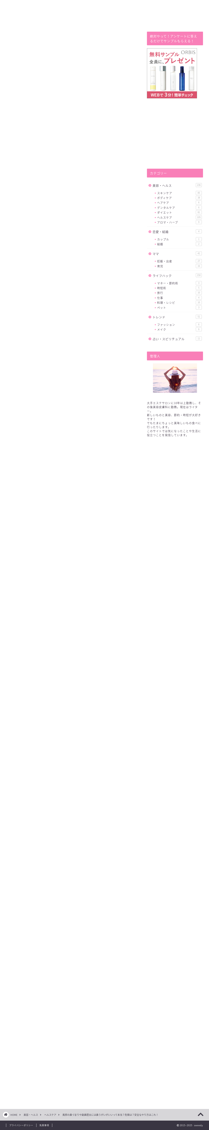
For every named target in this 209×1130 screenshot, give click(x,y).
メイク (179, 329)
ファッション (179, 325)
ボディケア (179, 198)
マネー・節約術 (179, 283)
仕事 (179, 298)
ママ (177, 253)
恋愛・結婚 (177, 231)
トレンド (177, 317)
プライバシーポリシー (21, 1125)
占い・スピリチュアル (177, 339)
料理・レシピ (179, 302)
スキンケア (179, 193)
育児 (179, 266)
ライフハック (177, 275)
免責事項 (44, 1125)
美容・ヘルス (177, 185)
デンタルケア (179, 208)
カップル (179, 239)
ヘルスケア (19, 39)
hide (81, 246)
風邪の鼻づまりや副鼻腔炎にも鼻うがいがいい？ (68, 255)
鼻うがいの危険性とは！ (51, 261)
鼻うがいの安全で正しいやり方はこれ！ (62, 267)
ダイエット (179, 212)
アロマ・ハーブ (179, 222)
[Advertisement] (71, 554)
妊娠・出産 (179, 261)
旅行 (179, 293)
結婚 (179, 244)
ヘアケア (179, 203)
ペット (179, 307)
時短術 (179, 288)
